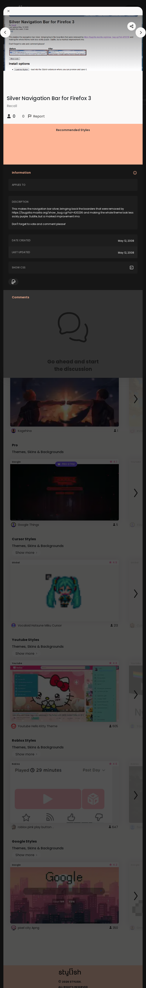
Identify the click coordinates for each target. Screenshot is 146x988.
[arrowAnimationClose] (5, 32)
